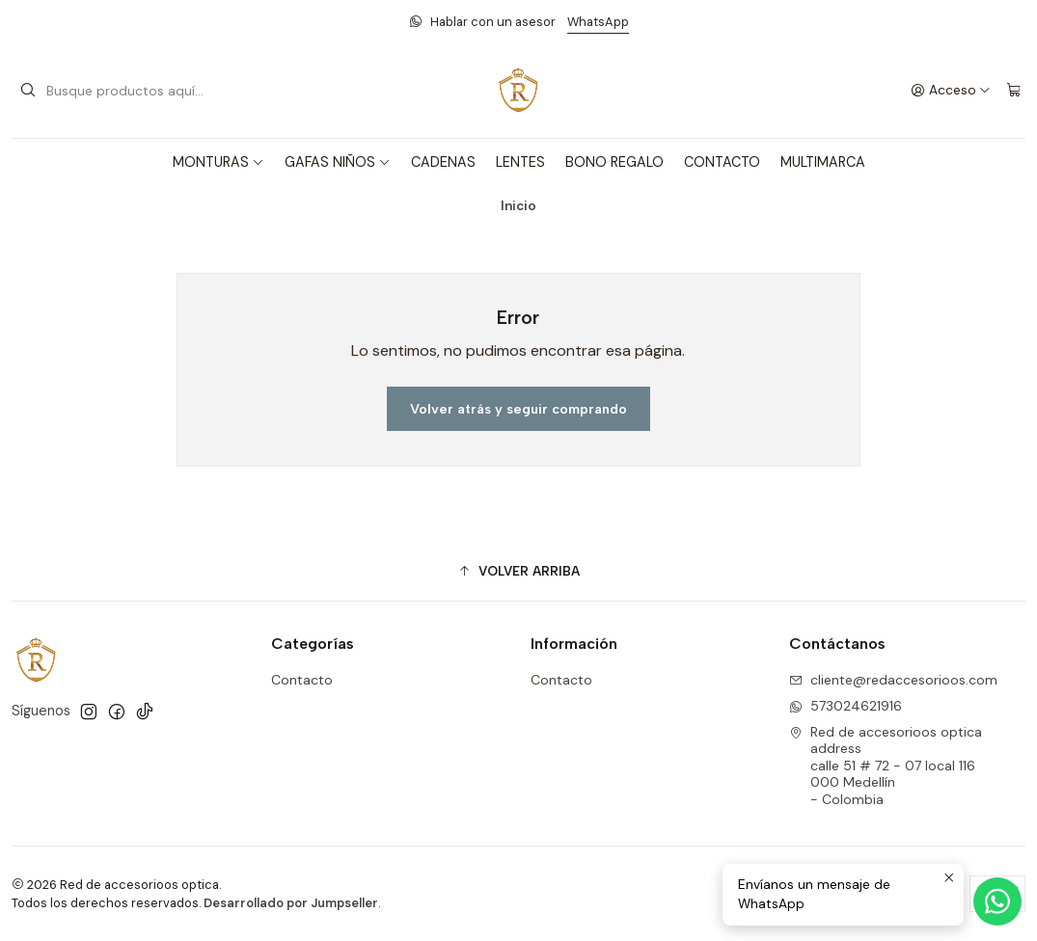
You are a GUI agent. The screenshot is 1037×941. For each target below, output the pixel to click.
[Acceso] (951, 90)
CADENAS (443, 162)
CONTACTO (722, 162)
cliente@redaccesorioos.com (893, 679)
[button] (518, 570)
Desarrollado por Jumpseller (291, 903)
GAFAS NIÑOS (338, 162)
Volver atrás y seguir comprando (518, 408)
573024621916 (845, 705)
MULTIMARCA (822, 162)
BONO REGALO (614, 162)
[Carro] (1013, 90)
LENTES (520, 162)
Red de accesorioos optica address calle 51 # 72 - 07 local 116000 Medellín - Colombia (885, 765)
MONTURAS (218, 162)
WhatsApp (598, 21)
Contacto (302, 679)
